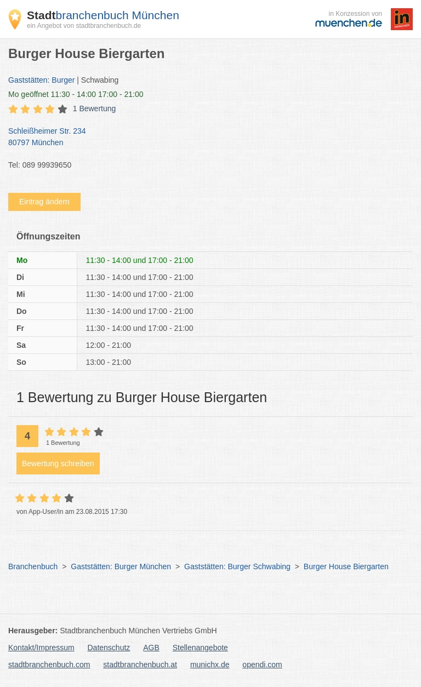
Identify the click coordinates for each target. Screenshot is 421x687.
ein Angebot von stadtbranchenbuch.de (84, 26)
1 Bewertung (94, 108)
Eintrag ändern (44, 201)
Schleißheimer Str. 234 (205, 137)
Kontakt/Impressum (41, 647)
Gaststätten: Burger (41, 80)
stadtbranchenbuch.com (49, 664)
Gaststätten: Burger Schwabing (237, 566)
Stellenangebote (200, 647)
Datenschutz (109, 647)
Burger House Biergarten (346, 566)
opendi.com (262, 664)
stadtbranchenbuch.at (140, 664)
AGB (151, 647)
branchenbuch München (103, 15)
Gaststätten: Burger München (121, 566)
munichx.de (210, 664)
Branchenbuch (33, 566)
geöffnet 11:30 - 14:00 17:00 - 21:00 (76, 94)
